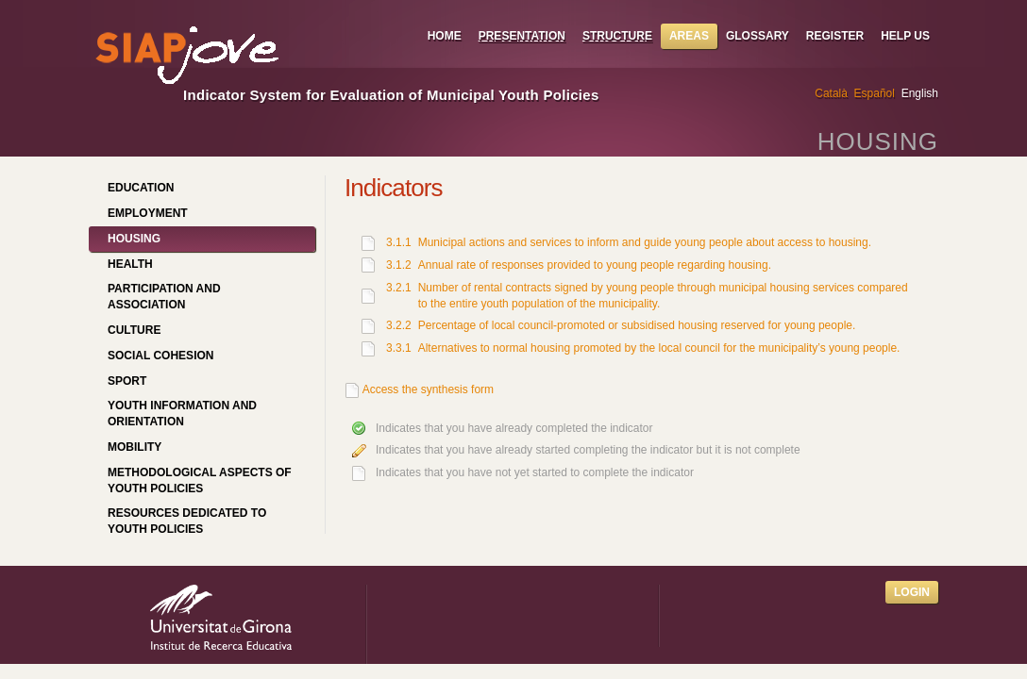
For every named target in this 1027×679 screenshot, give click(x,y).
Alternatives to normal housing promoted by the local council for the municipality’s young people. (659, 348)
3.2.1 (399, 287)
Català (831, 93)
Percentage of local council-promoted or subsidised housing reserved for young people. (637, 325)
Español (874, 93)
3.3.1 (399, 348)
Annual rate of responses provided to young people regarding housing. (594, 265)
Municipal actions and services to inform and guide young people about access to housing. (644, 242)
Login (912, 592)
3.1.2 (399, 265)
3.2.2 (399, 325)
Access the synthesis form (428, 389)
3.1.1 (399, 242)
